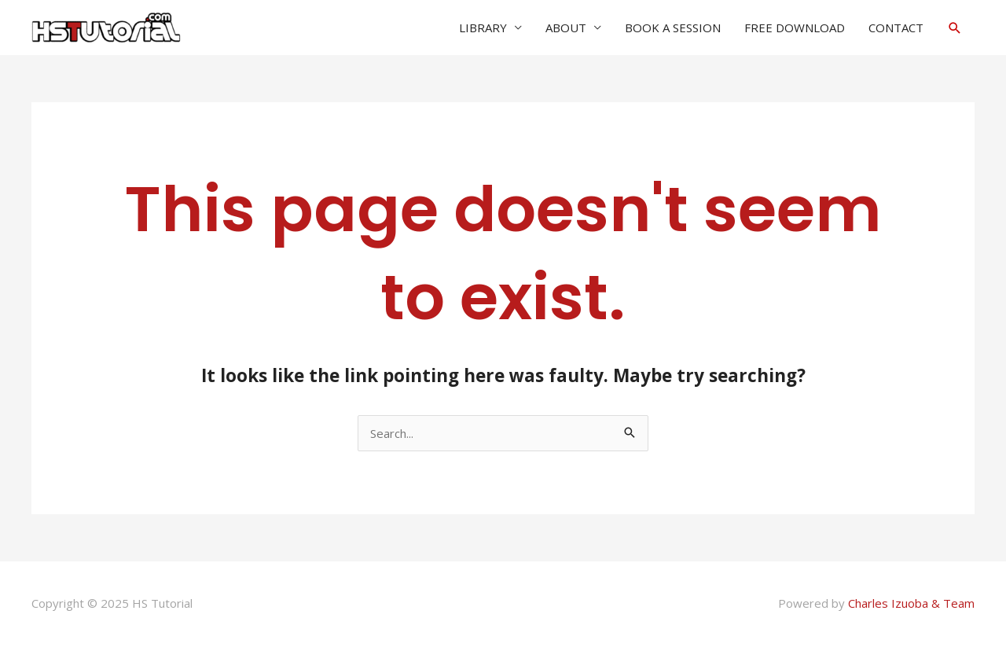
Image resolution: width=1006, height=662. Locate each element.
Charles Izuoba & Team (911, 603)
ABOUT (565, 27)
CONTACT (895, 27)
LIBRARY (483, 27)
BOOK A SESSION (673, 27)
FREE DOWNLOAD (794, 27)
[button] (955, 27)
